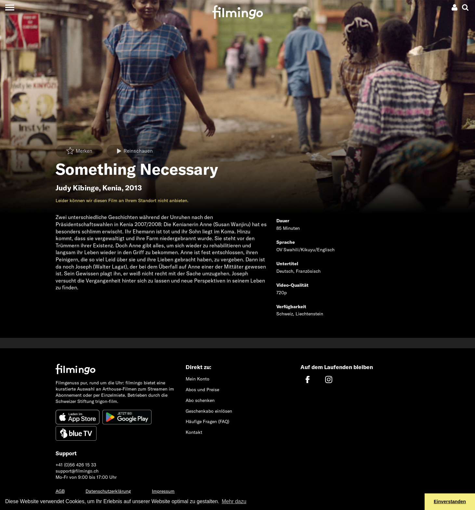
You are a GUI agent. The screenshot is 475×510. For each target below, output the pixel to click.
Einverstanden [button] (450, 501)
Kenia (112, 187)
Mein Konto (197, 379)
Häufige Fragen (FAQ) (207, 421)
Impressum (163, 491)
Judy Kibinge (77, 187)
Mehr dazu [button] (234, 501)
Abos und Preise (202, 390)
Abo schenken (200, 400)
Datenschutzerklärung (108, 491)
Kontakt (194, 432)
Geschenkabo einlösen (209, 411)
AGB (60, 491)
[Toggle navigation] (9, 7)
